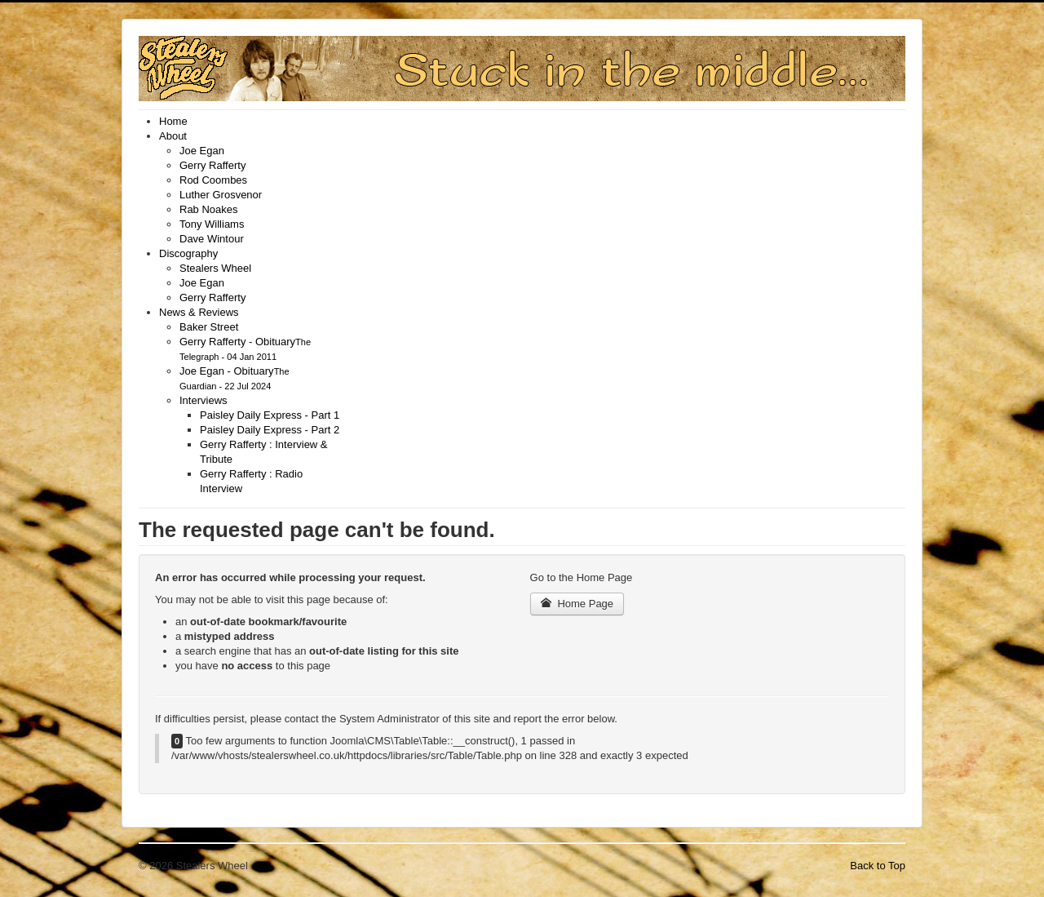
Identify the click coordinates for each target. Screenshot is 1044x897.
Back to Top (877, 865)
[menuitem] (173, 121)
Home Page (577, 603)
